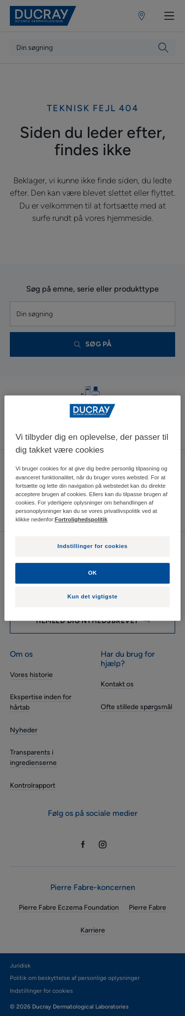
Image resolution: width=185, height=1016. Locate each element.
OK (92, 573)
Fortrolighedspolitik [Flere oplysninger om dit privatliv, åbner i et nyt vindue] (81, 519)
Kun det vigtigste (93, 596)
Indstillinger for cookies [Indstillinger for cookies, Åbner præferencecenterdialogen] (92, 546)
